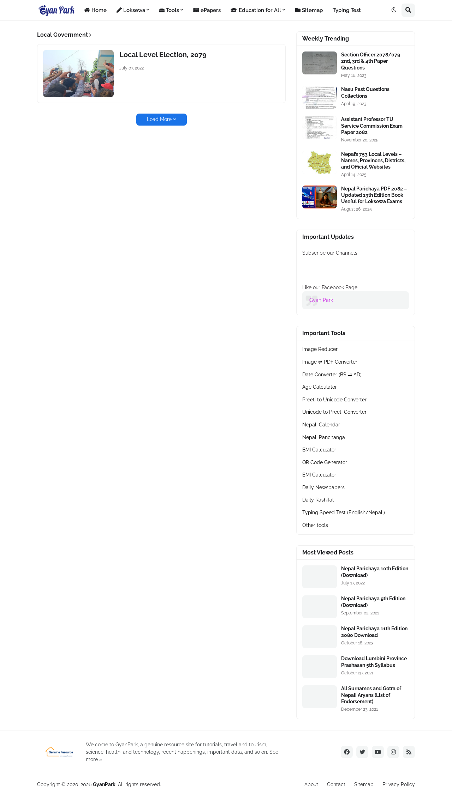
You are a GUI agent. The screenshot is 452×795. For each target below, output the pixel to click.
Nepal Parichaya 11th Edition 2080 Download (374, 632)
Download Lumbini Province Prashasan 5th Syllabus (374, 662)
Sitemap (364, 784)
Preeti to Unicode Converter (334, 399)
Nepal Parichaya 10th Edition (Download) (374, 572)
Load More (159, 119)
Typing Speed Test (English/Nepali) (343, 512)
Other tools (315, 525)
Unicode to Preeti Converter (334, 412)
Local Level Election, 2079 (163, 54)
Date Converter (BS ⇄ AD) (332, 374)
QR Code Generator (324, 462)
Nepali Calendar (321, 424)
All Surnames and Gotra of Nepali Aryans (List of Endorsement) (371, 695)
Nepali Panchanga (323, 437)
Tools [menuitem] (169, 10)
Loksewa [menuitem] (131, 10)
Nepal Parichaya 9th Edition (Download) (373, 602)
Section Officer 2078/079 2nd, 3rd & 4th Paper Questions (370, 61)
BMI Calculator (319, 450)
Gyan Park (321, 300)
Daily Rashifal (318, 500)
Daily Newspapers (323, 487)
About (311, 784)
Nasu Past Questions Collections (365, 92)
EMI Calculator (319, 475)
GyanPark (104, 784)
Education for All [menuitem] (256, 10)
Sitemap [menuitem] (309, 10)
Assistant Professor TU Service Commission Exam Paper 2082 (372, 125)
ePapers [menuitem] (207, 10)
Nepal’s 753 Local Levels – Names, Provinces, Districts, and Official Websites (373, 160)
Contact (336, 784)
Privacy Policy (398, 784)
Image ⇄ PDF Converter (329, 362)
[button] (394, 10)
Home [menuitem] (95, 10)
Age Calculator (319, 387)
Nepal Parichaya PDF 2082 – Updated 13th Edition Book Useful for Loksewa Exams (374, 195)
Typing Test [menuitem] (347, 10)
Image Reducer (320, 349)
